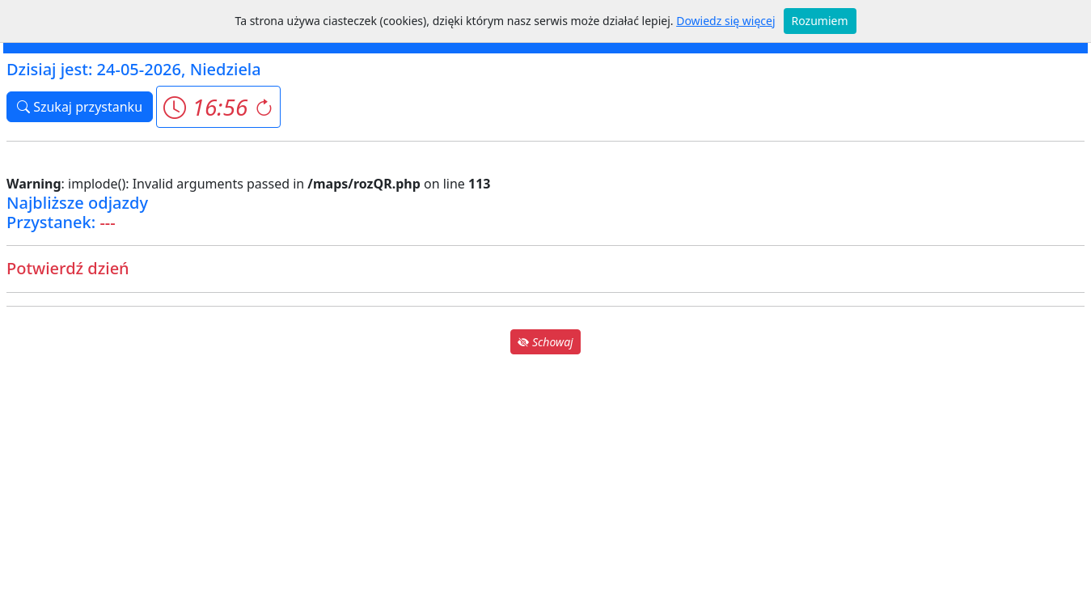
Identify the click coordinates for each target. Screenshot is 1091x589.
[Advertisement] (546, 471)
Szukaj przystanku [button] (79, 107)
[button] (218, 107)
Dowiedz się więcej (725, 20)
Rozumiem (820, 20)
